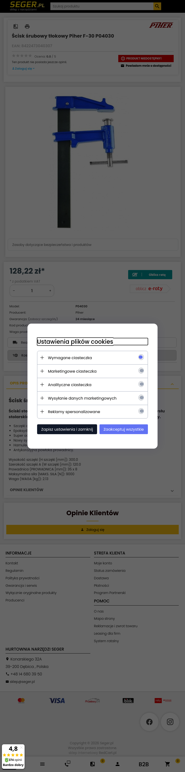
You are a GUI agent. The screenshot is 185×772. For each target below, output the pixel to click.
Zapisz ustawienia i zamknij (67, 429)
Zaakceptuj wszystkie (124, 429)
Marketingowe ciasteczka (72, 371)
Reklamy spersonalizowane (74, 411)
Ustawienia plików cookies (75, 341)
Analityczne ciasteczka (70, 384)
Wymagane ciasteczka (70, 357)
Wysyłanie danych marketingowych (82, 398)
